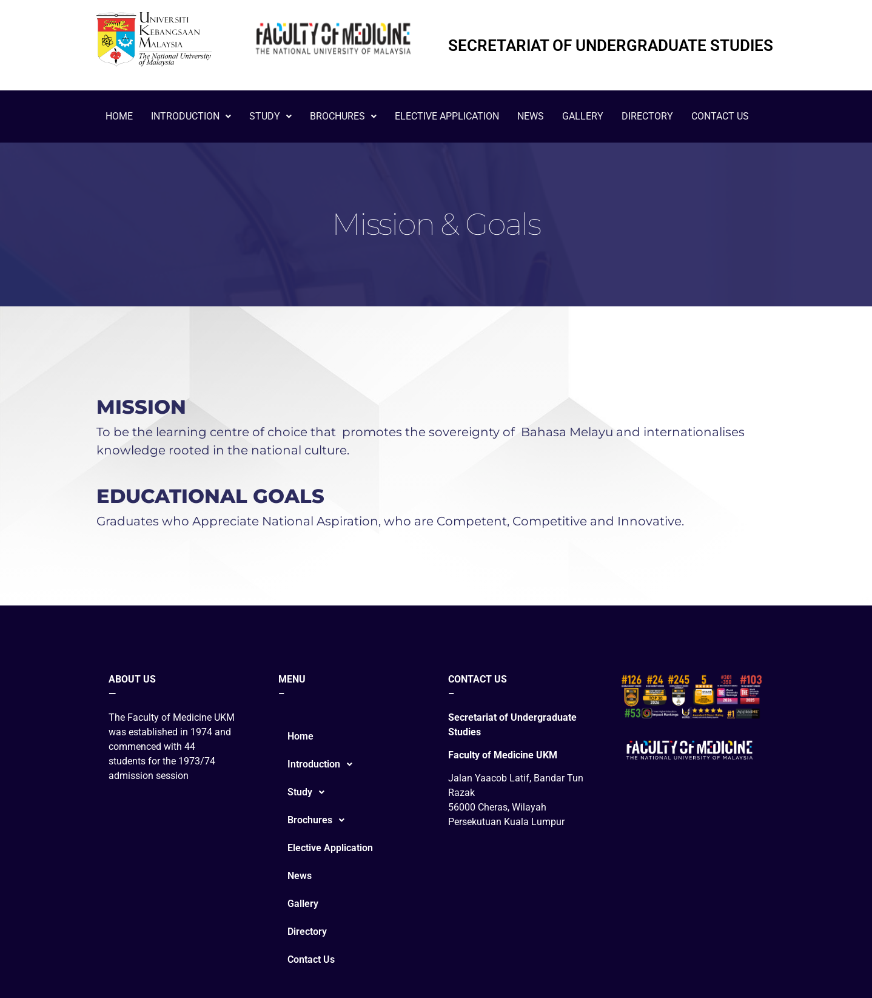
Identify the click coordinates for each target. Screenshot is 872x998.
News (530, 116)
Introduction (191, 116)
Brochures (343, 116)
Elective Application (447, 116)
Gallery (582, 116)
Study (270, 116)
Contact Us (720, 116)
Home (119, 116)
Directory (647, 116)
